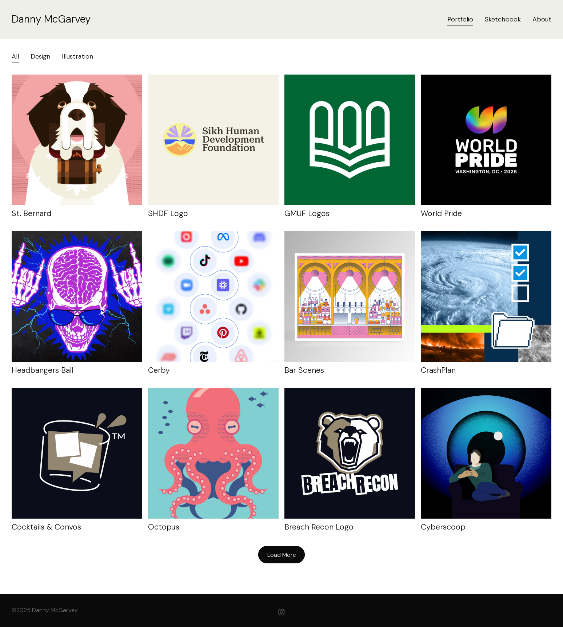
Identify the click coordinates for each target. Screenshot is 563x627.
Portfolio (460, 19)
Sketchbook (503, 19)
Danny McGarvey (51, 19)
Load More (281, 555)
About (541, 19)
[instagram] (281, 612)
